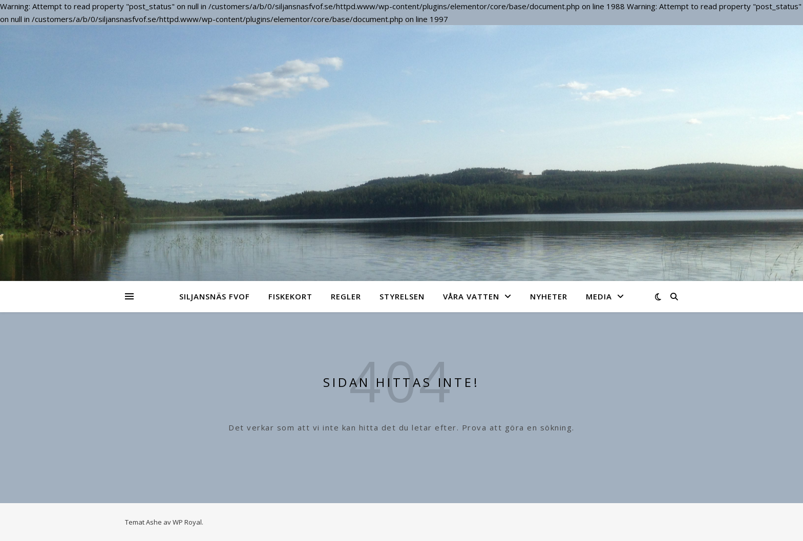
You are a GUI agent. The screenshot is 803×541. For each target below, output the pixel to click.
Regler (346, 296)
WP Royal (187, 522)
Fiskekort (290, 296)
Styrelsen (402, 296)
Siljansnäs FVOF (214, 296)
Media (599, 296)
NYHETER (548, 296)
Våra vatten (471, 296)
